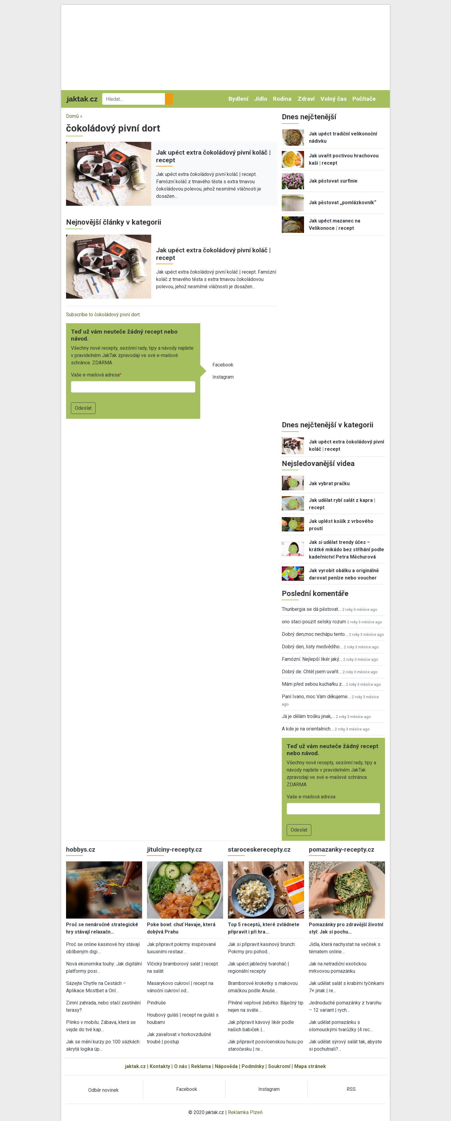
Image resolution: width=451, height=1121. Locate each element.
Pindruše (156, 1003)
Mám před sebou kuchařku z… (313, 684)
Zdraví (306, 98)
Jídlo (260, 98)
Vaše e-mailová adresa (95, 375)
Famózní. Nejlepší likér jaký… (312, 659)
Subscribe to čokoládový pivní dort (103, 314)
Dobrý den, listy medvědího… (312, 647)
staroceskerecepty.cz (259, 849)
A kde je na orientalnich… (308, 729)
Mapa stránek (310, 1066)
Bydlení (238, 98)
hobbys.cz (80, 849)
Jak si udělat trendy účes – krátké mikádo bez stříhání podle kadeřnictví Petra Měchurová (346, 549)
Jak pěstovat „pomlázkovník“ (342, 202)
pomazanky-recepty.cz (341, 849)
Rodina (282, 98)
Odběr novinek (103, 1090)
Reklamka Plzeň (245, 1112)
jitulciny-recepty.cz (174, 849)
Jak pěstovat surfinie (333, 181)
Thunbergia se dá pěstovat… (311, 609)
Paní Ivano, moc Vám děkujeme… (316, 696)
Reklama (201, 1066)
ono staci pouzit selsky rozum (314, 622)
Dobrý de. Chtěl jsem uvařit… (311, 671)
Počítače (364, 98)
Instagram (223, 377)
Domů (72, 116)
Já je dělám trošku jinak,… (308, 716)
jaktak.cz (135, 1066)
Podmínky (253, 1066)
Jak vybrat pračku (329, 483)
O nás (180, 1066)
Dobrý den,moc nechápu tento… (315, 634)
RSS (351, 1089)
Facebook (222, 365)
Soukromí (279, 1066)
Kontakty (160, 1066)
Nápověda (226, 1066)
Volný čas (333, 98)
